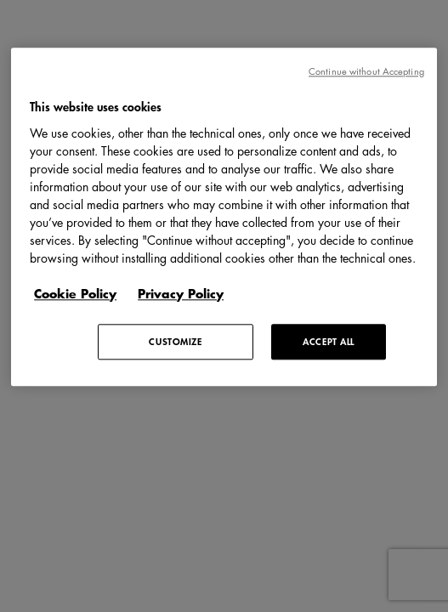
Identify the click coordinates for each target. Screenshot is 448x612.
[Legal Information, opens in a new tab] (189, 294)
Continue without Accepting (366, 71)
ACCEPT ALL (328, 341)
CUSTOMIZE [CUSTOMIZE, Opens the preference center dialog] (175, 341)
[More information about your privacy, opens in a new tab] (83, 294)
